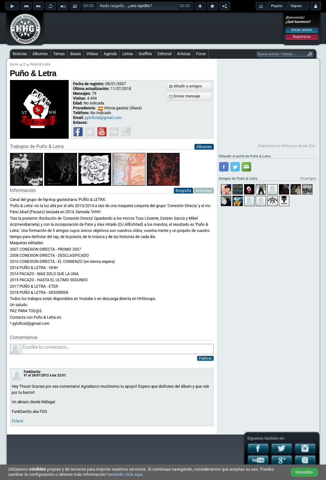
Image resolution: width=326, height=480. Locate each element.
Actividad (204, 190)
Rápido (296, 6)
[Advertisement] (163, 28)
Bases (75, 54)
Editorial (165, 54)
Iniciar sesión (301, 30)
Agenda (110, 54)
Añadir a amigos (188, 86)
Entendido (304, 472)
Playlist (276, 6)
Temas (59, 54)
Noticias (20, 54)
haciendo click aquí (125, 474)
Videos (92, 54)
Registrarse (302, 37)
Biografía (183, 190)
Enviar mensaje (187, 96)
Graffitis (145, 54)
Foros (201, 54)
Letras (127, 54)
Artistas (184, 54)
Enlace (18, 421)
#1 (26, 375)
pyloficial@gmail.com (103, 117)
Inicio (14, 64)
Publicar (205, 358)
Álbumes (40, 54)
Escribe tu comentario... (118, 349)
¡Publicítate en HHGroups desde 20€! (287, 146)
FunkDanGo (32, 372)
